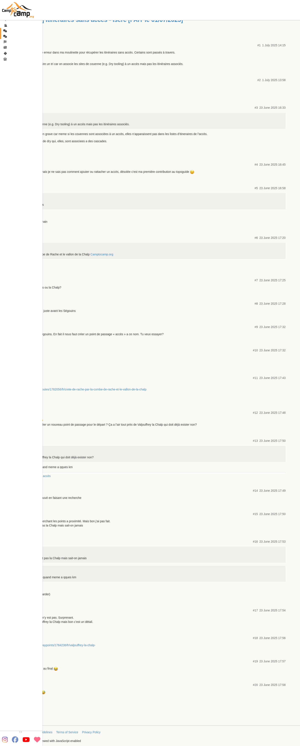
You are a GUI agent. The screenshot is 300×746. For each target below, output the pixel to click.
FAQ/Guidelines (42, 732)
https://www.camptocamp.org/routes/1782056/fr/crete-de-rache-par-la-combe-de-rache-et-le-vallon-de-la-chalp (74, 389)
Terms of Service (67, 732)
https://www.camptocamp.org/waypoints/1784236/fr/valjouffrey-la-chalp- (49, 645)
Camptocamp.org (102, 254)
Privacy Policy (91, 732)
